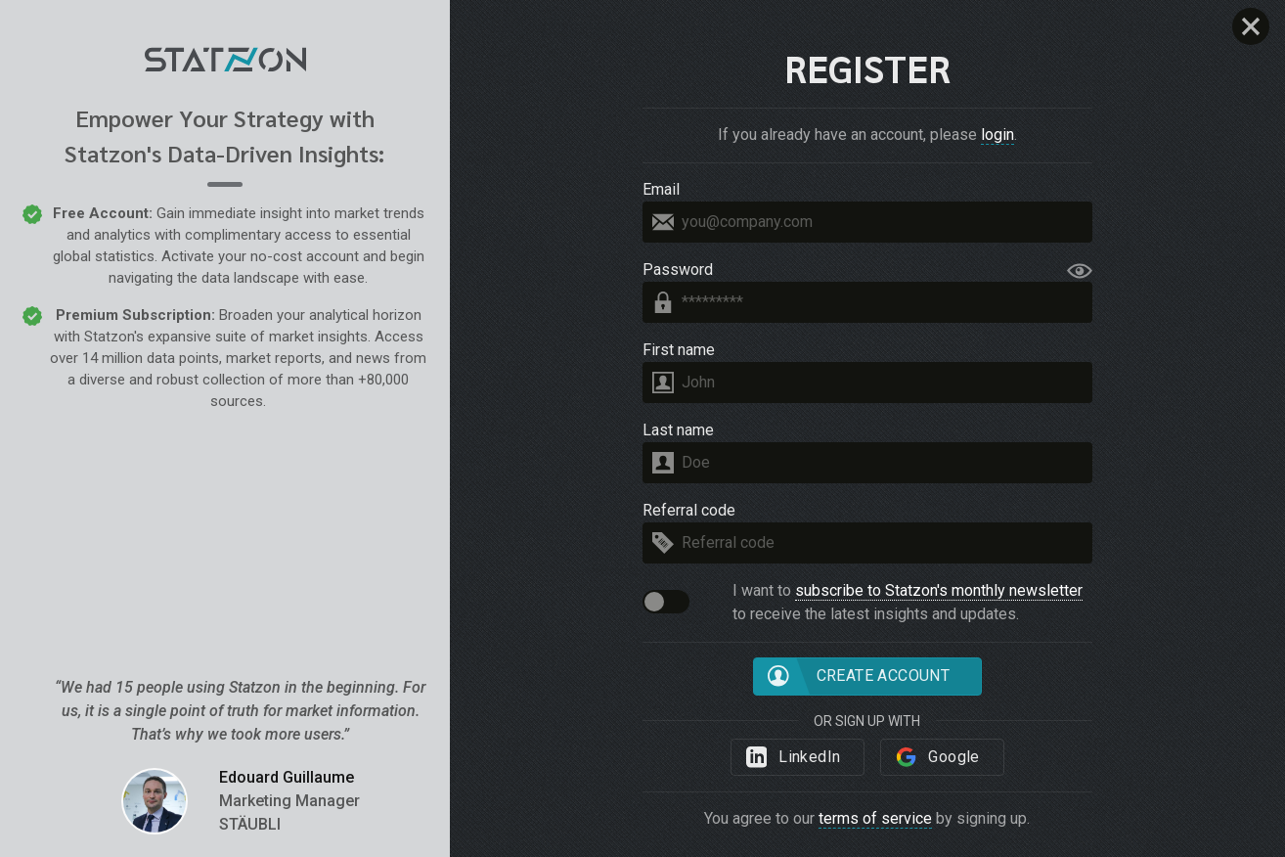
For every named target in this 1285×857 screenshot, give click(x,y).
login (997, 134)
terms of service (875, 818)
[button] (665, 601)
